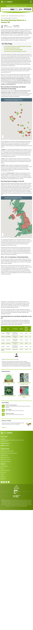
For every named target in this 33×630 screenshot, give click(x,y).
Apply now (4, 427)
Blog (7, 15)
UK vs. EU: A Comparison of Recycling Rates (13, 49)
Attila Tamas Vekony (9, 359)
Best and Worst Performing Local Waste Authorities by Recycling (17, 46)
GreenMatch (3, 15)
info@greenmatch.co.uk (5, 443)
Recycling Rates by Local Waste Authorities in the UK (15, 51)
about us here (24, 505)
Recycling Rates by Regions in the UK (12, 48)
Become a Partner (6, 445)
